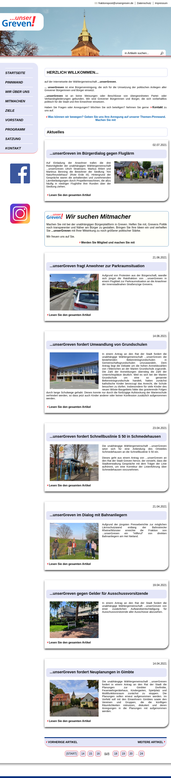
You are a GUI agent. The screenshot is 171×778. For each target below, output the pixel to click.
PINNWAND (14, 82)
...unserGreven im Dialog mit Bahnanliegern (88, 515)
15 (90, 753)
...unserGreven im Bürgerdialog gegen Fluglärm (92, 153)
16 (98, 753)
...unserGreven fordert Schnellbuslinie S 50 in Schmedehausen (105, 436)
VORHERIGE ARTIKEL (62, 742)
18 (115, 753)
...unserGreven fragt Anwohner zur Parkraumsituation (97, 266)
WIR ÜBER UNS (17, 92)
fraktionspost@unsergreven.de (115, 3)
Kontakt (157, 107)
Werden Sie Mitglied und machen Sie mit (108, 242)
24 (141, 753)
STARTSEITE (15, 73)
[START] (71, 753)
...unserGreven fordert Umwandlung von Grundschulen (98, 344)
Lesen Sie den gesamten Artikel (70, 195)
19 (123, 753)
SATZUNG (13, 139)
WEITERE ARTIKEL (150, 742)
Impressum (161, 3)
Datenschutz (144, 3)
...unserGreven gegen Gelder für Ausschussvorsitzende (99, 593)
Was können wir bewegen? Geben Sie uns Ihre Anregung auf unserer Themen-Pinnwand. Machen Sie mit (107, 118)
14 (82, 753)
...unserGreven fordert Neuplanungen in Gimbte (92, 672)
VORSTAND (14, 120)
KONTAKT (13, 148)
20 (131, 753)
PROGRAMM (15, 129)
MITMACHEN (15, 101)
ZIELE (9, 110)
